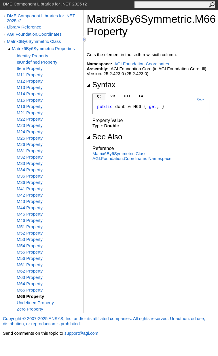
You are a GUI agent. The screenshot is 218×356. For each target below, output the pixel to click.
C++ (127, 96)
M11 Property (30, 74)
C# (99, 96)
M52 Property (30, 233)
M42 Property (30, 195)
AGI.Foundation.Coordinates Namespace (131, 158)
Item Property (30, 68)
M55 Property (30, 252)
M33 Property (30, 163)
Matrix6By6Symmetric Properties (43, 48)
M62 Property (30, 271)
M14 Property (30, 93)
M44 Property (30, 207)
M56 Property (30, 258)
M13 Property (30, 87)
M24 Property (30, 131)
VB (112, 96)
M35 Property (30, 176)
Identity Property (32, 55)
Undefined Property (35, 302)
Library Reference (24, 26)
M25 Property (30, 138)
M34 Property (30, 169)
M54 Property (30, 245)
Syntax (101, 84)
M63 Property (30, 277)
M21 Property (30, 112)
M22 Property (30, 119)
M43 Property (30, 201)
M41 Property (30, 188)
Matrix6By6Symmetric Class (34, 41)
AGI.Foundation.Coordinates (34, 34)
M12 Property (30, 81)
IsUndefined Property (37, 62)
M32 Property (30, 157)
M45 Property (30, 214)
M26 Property (30, 144)
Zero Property (30, 308)
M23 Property (30, 125)
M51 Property (30, 226)
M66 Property (30, 296)
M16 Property (30, 106)
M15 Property (30, 100)
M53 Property (30, 239)
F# (141, 96)
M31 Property (30, 150)
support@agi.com (81, 333)
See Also (104, 136)
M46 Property (30, 220)
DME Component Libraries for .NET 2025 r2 (41, 18)
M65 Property (30, 290)
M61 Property (30, 264)
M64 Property (30, 283)
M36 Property (30, 182)
